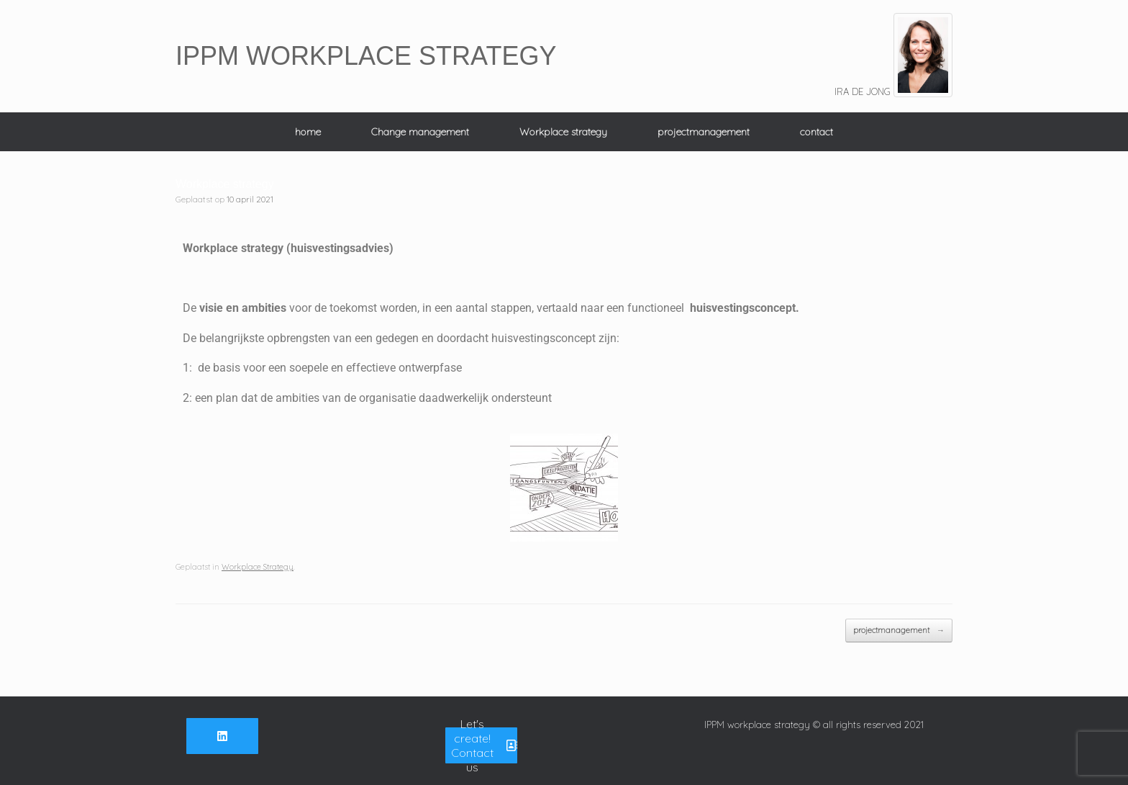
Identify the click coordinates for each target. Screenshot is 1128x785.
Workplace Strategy (258, 567)
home (308, 131)
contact (816, 131)
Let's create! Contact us (484, 745)
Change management (420, 131)
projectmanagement (704, 131)
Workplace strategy (563, 131)
